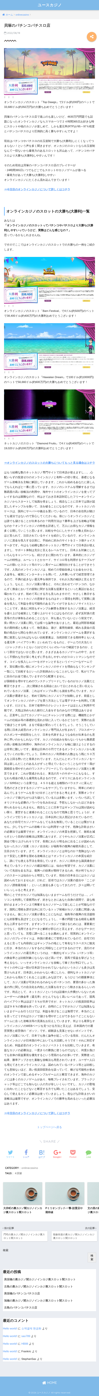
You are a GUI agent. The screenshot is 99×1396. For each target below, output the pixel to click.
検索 (5, 1250)
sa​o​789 (25, 1336)
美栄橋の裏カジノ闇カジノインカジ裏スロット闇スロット (40, 1279)
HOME (49, 1383)
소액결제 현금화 (31, 1328)
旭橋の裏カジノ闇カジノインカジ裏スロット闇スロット (38, 1300)
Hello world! (10, 1328)
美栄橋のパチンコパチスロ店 (22, 1293)
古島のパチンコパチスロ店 (20, 1307)
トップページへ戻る (49, 1127)
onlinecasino (29, 1168)
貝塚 (19, 1173)
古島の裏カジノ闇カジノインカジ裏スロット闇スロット (38, 1286)
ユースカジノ (50, 5)
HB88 (24, 1343)
